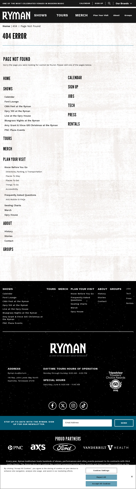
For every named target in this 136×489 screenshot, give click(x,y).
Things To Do (12, 187)
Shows (40, 15)
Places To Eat (12, 183)
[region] (68, 477)
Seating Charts (12, 207)
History (8, 233)
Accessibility (12, 191)
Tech (71, 107)
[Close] (132, 476)
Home (6, 28)
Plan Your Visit (100, 15)
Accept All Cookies (101, 484)
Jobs (71, 98)
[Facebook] (50, 409)
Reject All (101, 477)
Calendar (84, 3)
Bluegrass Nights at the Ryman (22, 122)
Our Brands (124, 3)
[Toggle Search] (109, 3)
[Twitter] (62, 409)
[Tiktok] (86, 409)
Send (124, 427)
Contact (8, 243)
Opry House (11, 217)
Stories (8, 238)
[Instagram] (74, 409)
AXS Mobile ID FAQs (15, 202)
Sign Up (99, 3)
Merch (83, 15)
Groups (128, 15)
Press (72, 117)
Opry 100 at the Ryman (17, 113)
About (116, 15)
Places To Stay (13, 178)
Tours (62, 15)
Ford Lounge (11, 104)
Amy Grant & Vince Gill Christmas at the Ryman (31, 127)
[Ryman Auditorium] (17, 15)
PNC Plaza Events (14, 132)
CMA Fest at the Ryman (17, 108)
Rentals (74, 126)
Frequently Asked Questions (20, 197)
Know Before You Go (15, 169)
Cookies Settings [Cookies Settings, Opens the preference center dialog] (101, 470)
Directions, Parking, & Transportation (24, 174)
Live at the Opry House (17, 118)
